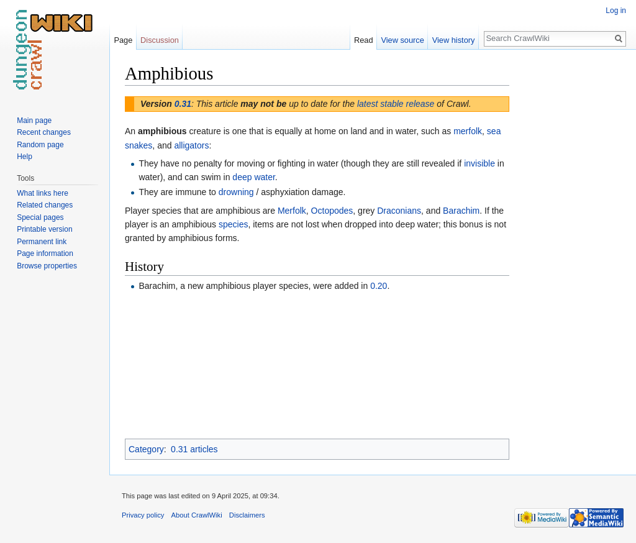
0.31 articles (194, 449)
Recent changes (44, 132)
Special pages (40, 217)
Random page (40, 144)
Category (146, 449)
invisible (479, 163)
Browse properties (47, 266)
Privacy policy (143, 515)
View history (453, 40)
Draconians (399, 211)
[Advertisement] (571, 248)
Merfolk (292, 211)
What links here (42, 193)
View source (402, 40)
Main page (34, 120)
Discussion (159, 40)
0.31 (183, 104)
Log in (616, 10)
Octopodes (332, 211)
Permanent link (41, 241)
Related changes (45, 205)
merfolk (467, 131)
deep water (253, 177)
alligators (191, 145)
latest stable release (396, 104)
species (233, 224)
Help (24, 156)
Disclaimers (247, 515)
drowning (236, 192)
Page (123, 40)
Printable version (44, 229)
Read (363, 40)
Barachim (461, 211)
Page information (45, 253)
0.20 (378, 286)
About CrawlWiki (196, 515)
